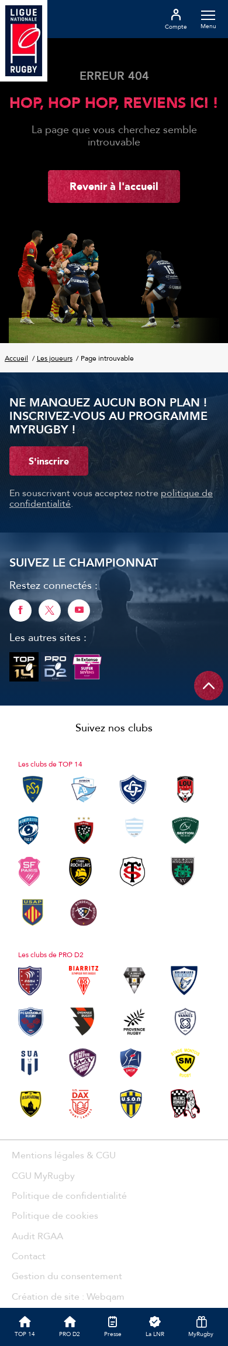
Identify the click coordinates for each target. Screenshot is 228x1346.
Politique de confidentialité (69, 1195)
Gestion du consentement (67, 1275)
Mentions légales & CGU (64, 1155)
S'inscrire (49, 461)
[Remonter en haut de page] (208, 685)
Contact (29, 1256)
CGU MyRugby (43, 1175)
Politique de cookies (55, 1215)
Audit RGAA (37, 1236)
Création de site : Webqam (68, 1296)
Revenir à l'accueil (114, 186)
